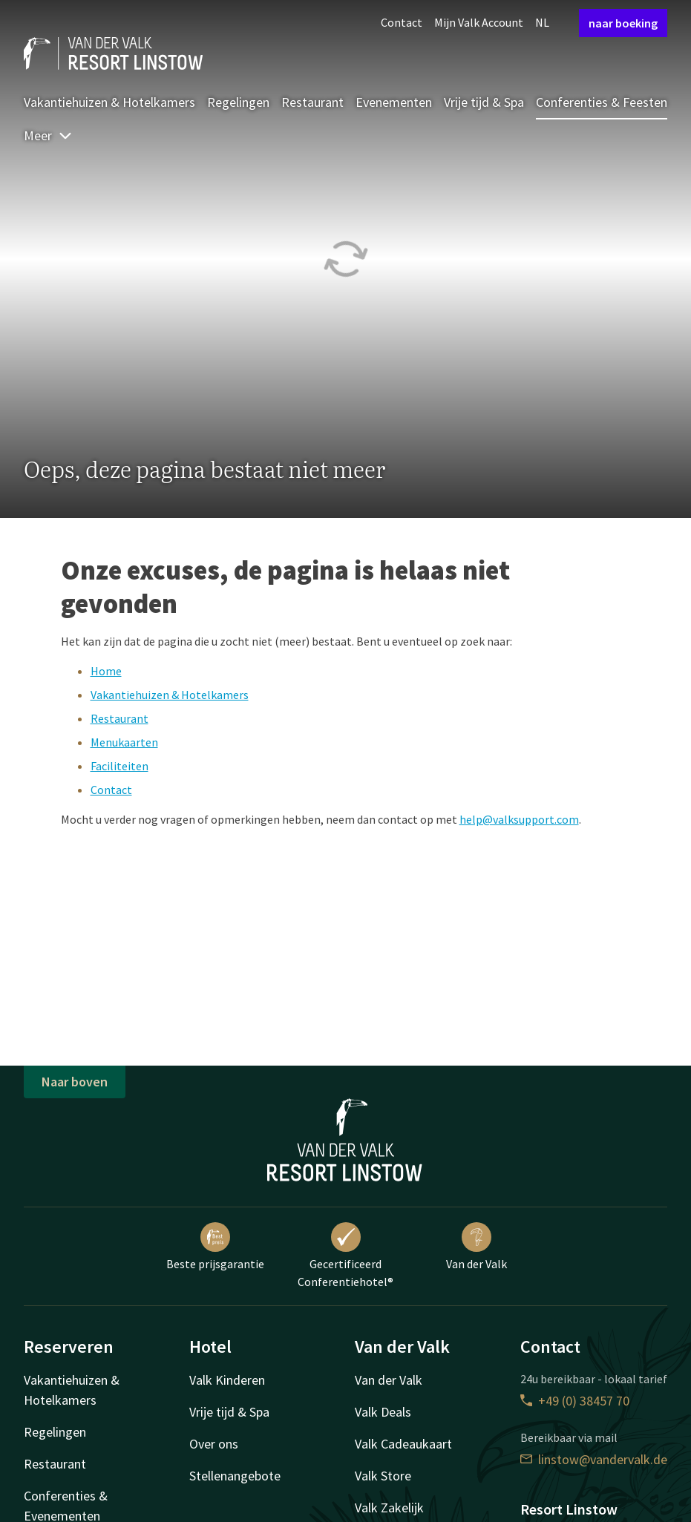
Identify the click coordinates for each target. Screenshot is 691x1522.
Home (106, 670)
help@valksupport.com (519, 819)
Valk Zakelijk (389, 1507)
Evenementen (394, 102)
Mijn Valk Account (478, 22)
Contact (401, 22)
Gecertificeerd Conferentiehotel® (345, 1255)
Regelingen (238, 102)
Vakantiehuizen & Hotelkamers (109, 102)
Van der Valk (476, 1246)
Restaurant (312, 102)
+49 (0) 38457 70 (574, 1400)
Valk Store (383, 1475)
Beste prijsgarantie (215, 1246)
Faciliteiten (119, 765)
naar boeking (623, 23)
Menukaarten (124, 742)
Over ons (213, 1443)
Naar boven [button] (75, 1081)
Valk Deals (383, 1411)
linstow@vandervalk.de (593, 1459)
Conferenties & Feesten (601, 102)
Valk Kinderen (227, 1379)
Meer (48, 135)
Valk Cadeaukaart (403, 1443)
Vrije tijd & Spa (484, 102)
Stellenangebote (235, 1475)
